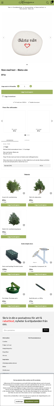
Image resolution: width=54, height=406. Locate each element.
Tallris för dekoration (35, 197)
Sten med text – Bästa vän (27, 9)
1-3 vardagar (26, 149)
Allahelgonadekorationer (10, 363)
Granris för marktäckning (9, 197)
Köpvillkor (6, 352)
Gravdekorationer (17, 7)
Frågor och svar (7, 345)
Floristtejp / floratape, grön (10, 298)
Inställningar (19, 401)
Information (10, 140)
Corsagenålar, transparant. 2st (37, 266)
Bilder (4, 366)
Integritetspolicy (7, 348)
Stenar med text (39, 7)
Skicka (46, 330)
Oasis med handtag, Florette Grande (12, 266)
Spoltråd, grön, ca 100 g (36, 298)
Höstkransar (6, 370)
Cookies (5, 341)
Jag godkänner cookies (31, 401)
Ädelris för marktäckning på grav (11, 229)
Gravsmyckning (29, 7)
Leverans (27, 140)
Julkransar (6, 373)
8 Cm (41, 165)
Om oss (5, 355)
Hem (9, 7)
